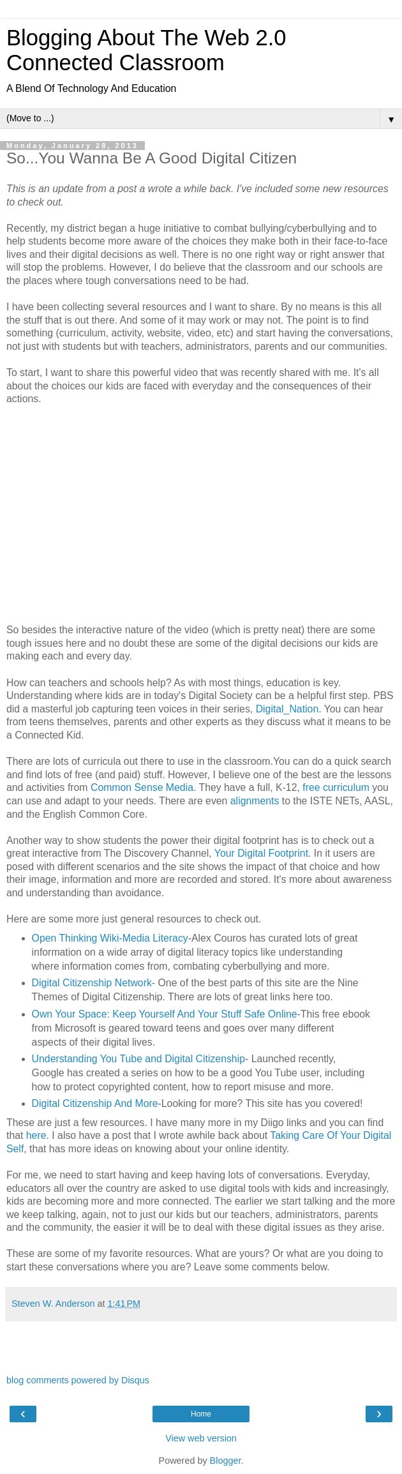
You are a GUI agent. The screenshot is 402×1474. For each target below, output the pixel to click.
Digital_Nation (287, 708)
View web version (201, 1438)
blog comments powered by (77, 1380)
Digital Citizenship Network (92, 982)
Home (201, 1414)
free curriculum (337, 787)
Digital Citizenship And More (95, 1103)
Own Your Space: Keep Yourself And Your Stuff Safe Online (164, 1014)
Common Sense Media (142, 787)
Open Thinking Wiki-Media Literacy (110, 938)
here (36, 1135)
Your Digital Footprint (261, 853)
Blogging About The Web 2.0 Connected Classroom (146, 50)
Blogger (225, 1460)
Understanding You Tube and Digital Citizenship (138, 1058)
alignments (254, 800)
